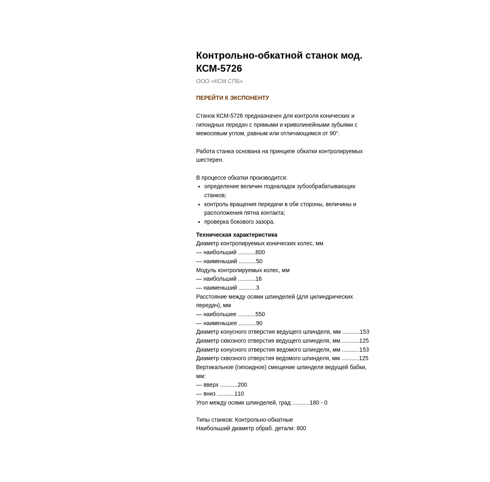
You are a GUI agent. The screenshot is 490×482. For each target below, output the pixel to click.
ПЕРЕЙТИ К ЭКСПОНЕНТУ (232, 98)
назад (23, 12)
